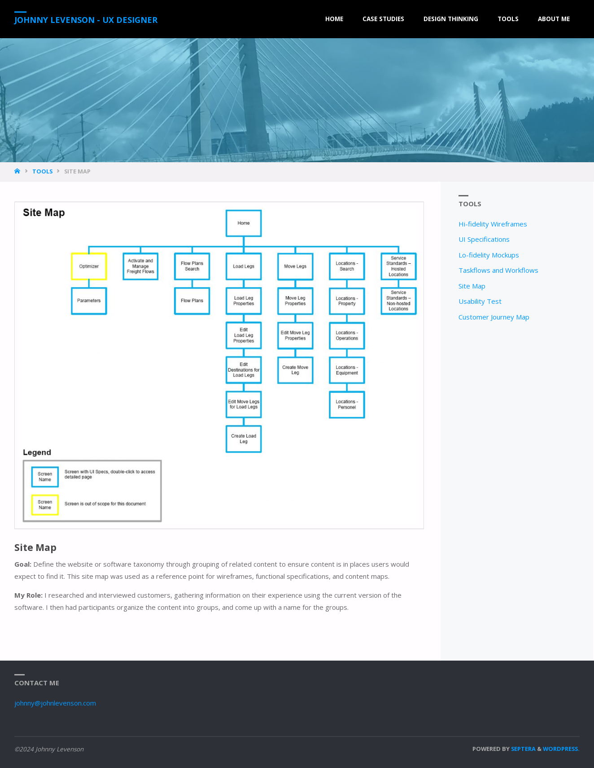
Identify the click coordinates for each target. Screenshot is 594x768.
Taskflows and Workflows (498, 270)
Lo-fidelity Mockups (489, 254)
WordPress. (561, 749)
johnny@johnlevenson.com (55, 702)
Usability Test (480, 301)
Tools (42, 171)
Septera (523, 749)
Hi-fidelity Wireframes (493, 223)
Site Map (472, 285)
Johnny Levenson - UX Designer (85, 19)
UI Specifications (484, 239)
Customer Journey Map (494, 316)
